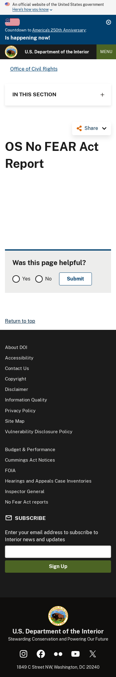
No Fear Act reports (26, 502)
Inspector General (25, 491)
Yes (26, 279)
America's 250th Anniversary (59, 30)
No (48, 279)
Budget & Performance (30, 449)
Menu (106, 51)
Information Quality (26, 399)
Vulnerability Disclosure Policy (38, 431)
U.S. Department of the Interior (57, 51)
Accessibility (19, 357)
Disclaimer (16, 389)
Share (91, 128)
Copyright (15, 378)
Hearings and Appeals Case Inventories (48, 481)
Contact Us (17, 368)
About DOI (16, 347)
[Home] (11, 52)
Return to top (20, 321)
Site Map (14, 421)
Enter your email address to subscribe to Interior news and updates (51, 536)
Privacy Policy (20, 410)
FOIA (10, 470)
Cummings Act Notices (30, 460)
